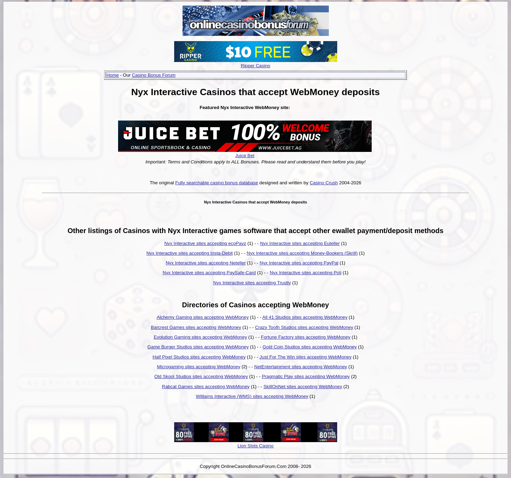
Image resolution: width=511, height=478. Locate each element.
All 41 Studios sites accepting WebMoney (304, 317)
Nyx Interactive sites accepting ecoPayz (205, 243)
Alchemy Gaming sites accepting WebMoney (203, 317)
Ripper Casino (255, 65)
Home (112, 75)
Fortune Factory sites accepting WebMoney (305, 337)
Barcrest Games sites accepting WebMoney (196, 327)
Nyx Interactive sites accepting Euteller (300, 243)
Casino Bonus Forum (154, 75)
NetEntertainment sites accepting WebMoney (300, 366)
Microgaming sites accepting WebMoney (198, 366)
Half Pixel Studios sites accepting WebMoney (199, 357)
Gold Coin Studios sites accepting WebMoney (310, 346)
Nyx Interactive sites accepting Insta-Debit (189, 253)
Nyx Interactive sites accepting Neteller (206, 262)
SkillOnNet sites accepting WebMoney (302, 386)
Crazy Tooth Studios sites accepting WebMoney (304, 327)
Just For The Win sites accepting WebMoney (305, 357)
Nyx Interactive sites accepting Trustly (252, 282)
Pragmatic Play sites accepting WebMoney (306, 376)
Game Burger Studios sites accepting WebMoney (198, 346)
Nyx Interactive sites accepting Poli (305, 272)
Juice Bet (244, 155)
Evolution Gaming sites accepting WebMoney (200, 337)
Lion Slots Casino (256, 445)
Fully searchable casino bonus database (216, 182)
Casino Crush (324, 182)
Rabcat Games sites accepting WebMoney (206, 386)
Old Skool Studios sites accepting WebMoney (201, 376)
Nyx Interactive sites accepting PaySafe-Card (209, 272)
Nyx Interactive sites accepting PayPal (299, 262)
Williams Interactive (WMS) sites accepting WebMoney (252, 396)
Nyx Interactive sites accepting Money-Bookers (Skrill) (302, 253)
